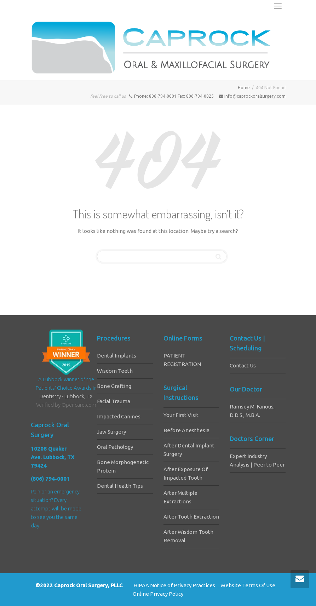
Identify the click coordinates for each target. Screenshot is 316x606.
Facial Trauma (113, 401)
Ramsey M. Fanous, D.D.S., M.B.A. (252, 411)
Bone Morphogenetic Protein (123, 466)
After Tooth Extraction (191, 517)
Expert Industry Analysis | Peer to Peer (257, 460)
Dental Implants (116, 356)
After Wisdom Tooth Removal (188, 536)
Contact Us (243, 365)
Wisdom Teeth (115, 371)
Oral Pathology (115, 447)
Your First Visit (181, 415)
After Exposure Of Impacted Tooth (185, 473)
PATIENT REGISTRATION (182, 360)
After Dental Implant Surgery (188, 449)
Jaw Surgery (111, 432)
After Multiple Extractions (180, 497)
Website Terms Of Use (247, 585)
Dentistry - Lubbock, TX (66, 396)
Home (244, 87)
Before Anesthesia (186, 430)
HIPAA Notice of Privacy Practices (174, 585)
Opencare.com (79, 405)
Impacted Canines (118, 416)
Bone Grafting (114, 386)
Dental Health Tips (120, 486)
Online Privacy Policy (158, 594)
